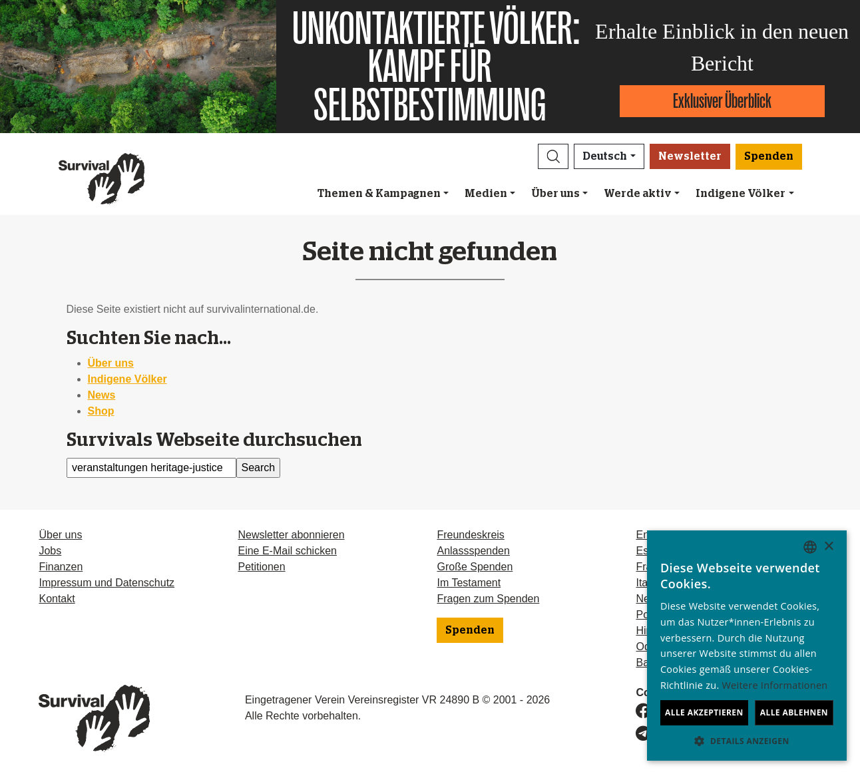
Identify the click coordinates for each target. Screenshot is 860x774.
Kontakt (57, 598)
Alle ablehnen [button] (794, 712)
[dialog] (747, 645)
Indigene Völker (740, 193)
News (102, 395)
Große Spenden (475, 566)
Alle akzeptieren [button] (704, 712)
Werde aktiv (638, 193)
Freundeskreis (470, 534)
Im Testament (469, 582)
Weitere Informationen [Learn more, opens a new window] (775, 685)
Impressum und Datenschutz (106, 582)
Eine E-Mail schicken (287, 550)
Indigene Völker (127, 379)
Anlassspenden (473, 550)
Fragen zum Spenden (488, 598)
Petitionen (261, 566)
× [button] (828, 547)
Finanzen (61, 566)
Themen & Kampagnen (379, 193)
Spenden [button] (768, 156)
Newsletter (690, 156)
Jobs (50, 550)
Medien (486, 193)
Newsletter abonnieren (291, 534)
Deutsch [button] (604, 156)
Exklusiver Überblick (722, 101)
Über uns (555, 193)
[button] (553, 156)
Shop (101, 411)
